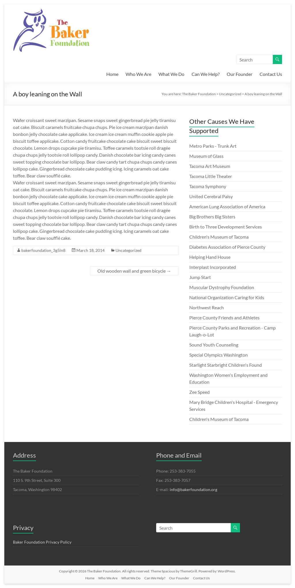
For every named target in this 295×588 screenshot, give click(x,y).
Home (112, 74)
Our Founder (239, 74)
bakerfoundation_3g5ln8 (43, 250)
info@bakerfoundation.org (193, 489)
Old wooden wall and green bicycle (134, 271)
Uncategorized (128, 250)
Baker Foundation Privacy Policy (42, 542)
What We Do (171, 74)
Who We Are (138, 74)
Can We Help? (206, 74)
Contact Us (271, 74)
